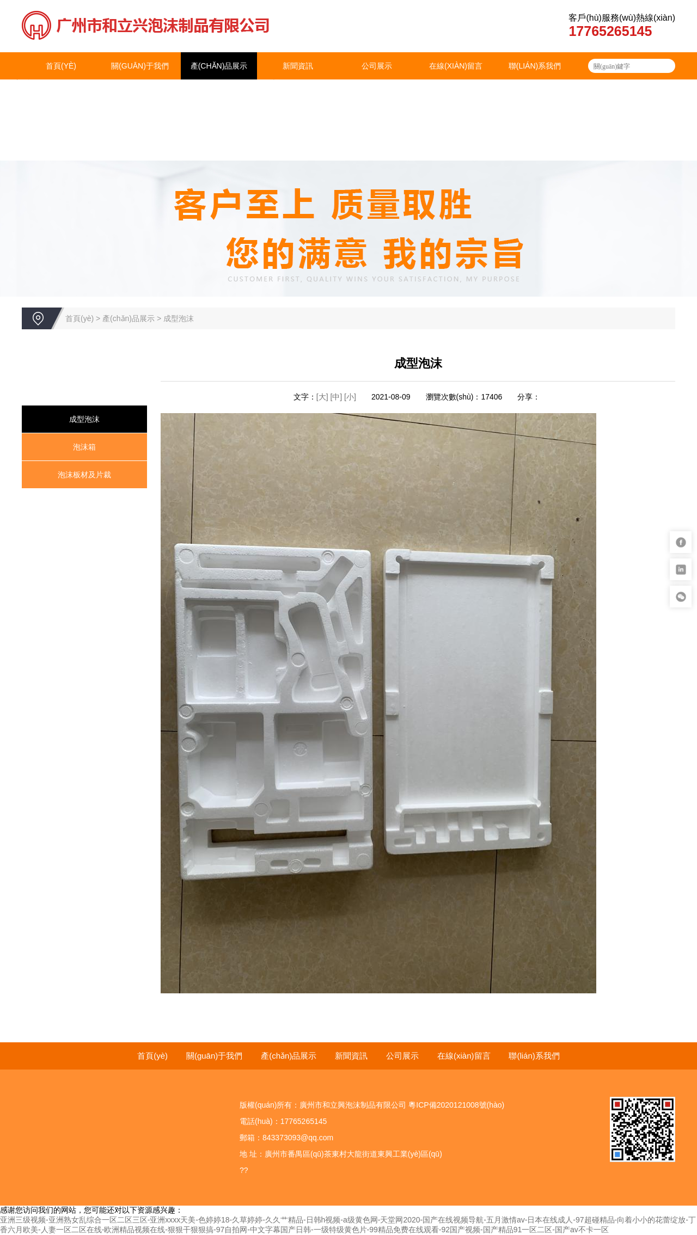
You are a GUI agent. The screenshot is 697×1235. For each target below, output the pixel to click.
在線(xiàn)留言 (455, 66)
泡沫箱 (84, 447)
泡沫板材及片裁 (84, 474)
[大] (322, 396)
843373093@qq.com (297, 1137)
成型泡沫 (178, 318)
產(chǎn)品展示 (219, 66)
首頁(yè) (61, 66)
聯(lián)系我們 (535, 66)
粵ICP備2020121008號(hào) (456, 1105)
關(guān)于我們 (140, 66)
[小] (350, 396)
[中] (337, 396)
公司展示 (377, 66)
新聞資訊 (298, 66)
